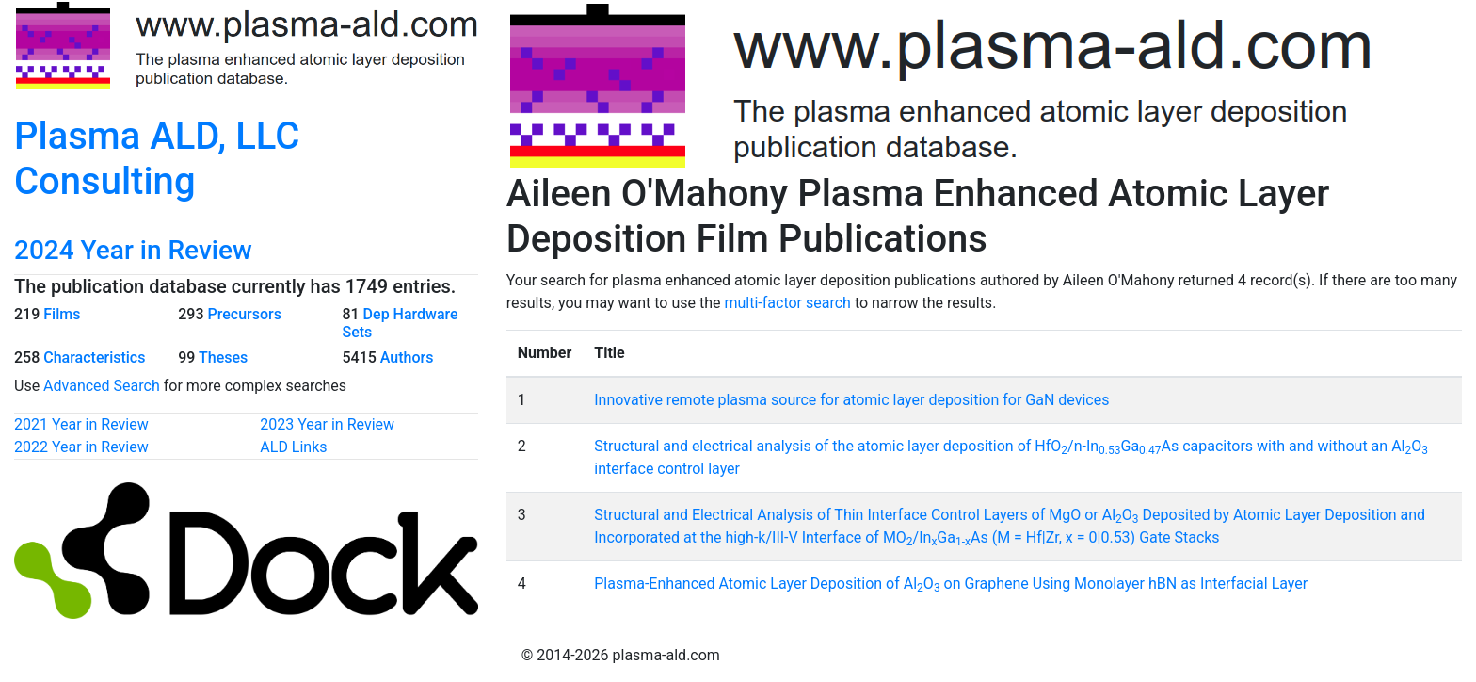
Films (61, 314)
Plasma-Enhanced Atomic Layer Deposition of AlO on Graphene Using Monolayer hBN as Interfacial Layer (951, 584)
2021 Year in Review (81, 424)
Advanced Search (101, 386)
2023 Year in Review (327, 424)
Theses (223, 357)
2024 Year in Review (133, 250)
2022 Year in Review (81, 447)
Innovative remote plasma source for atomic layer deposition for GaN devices (851, 400)
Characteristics (94, 357)
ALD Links (293, 447)
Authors (407, 357)
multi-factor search (787, 303)
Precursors (244, 314)
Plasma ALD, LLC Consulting (156, 158)
